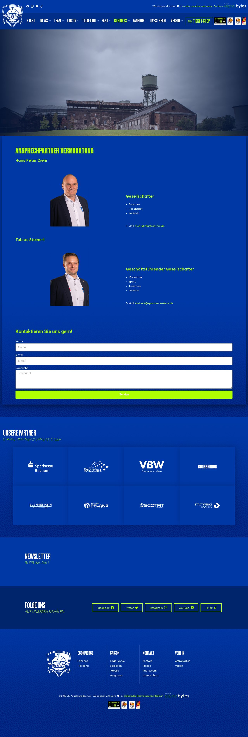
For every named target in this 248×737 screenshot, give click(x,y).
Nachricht (22, 368)
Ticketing (89, 20)
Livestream (158, 20)
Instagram (158, 608)
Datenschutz (150, 675)
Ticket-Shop (199, 21)
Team (57, 20)
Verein (175, 20)
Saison (71, 20)
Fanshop (139, 20)
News (44, 20)
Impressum (150, 670)
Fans (105, 20)
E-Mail (19, 355)
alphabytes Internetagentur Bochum (203, 6)
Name (19, 341)
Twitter (131, 608)
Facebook (105, 608)
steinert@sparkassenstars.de (154, 303)
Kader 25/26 (117, 661)
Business (120, 20)
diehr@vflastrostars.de (150, 226)
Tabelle (114, 670)
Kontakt (147, 661)
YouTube (186, 608)
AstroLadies (182, 661)
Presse (147, 665)
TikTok (211, 608)
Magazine (116, 675)
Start (31, 20)
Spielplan (116, 665)
